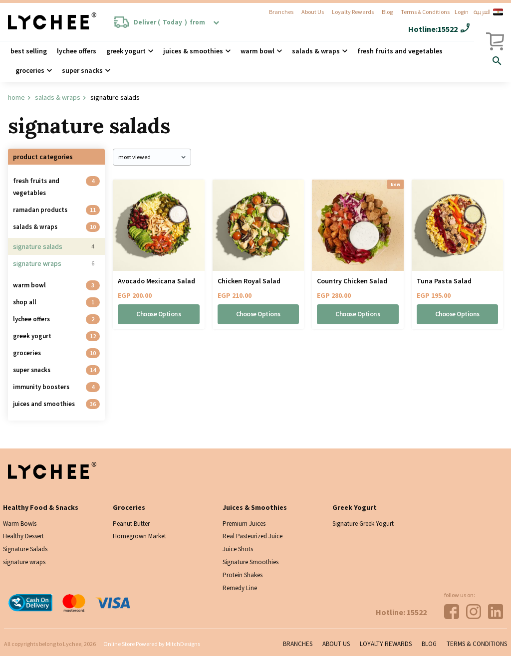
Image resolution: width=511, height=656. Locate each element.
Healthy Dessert (23, 536)
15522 (448, 29)
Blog (387, 11)
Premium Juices (244, 523)
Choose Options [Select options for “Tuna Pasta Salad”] (457, 314)
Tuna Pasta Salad (444, 280)
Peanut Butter (131, 523)
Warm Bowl (257, 50)
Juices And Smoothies (44, 404)
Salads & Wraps (57, 97)
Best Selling (28, 50)
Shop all (24, 302)
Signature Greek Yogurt (363, 523)
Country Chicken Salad (352, 280)
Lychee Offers (76, 50)
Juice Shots (238, 549)
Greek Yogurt (126, 50)
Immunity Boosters (41, 387)
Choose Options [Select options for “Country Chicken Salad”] (357, 314)
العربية (488, 12)
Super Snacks (82, 70)
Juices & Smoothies (193, 50)
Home (16, 97)
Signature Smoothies (250, 562)
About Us (312, 11)
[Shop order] (152, 157)
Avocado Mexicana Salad (156, 280)
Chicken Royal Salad (249, 280)
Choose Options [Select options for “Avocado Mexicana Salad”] (158, 314)
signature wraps (37, 263)
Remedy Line (240, 588)
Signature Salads (37, 246)
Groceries (29, 70)
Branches (281, 11)
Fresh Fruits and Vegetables (400, 50)
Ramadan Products (40, 210)
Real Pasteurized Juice (252, 536)
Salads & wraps (316, 50)
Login (462, 11)
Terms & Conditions (425, 11)
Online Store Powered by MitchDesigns (151, 644)
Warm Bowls (19, 523)
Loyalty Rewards (353, 11)
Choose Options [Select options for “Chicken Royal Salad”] (258, 314)
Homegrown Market (139, 536)
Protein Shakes (242, 575)
